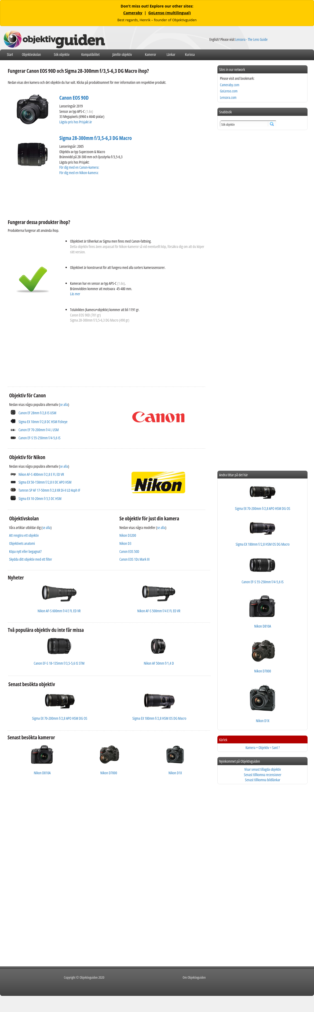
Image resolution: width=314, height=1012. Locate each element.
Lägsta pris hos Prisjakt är (76, 121)
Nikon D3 (125, 543)
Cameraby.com (229, 84)
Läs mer (75, 293)
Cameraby (132, 12)
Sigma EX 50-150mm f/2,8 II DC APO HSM (45, 482)
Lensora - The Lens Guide (251, 39)
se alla (64, 404)
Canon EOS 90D (74, 97)
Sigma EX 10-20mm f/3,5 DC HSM (40, 498)
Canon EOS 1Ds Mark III (134, 559)
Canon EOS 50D (129, 551)
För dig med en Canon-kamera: (79, 167)
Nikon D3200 (127, 535)
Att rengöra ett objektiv (24, 535)
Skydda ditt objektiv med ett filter (30, 559)
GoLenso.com (228, 90)
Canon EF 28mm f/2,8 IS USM (37, 412)
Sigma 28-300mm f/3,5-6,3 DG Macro (95, 138)
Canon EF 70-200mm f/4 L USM (39, 429)
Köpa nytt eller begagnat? (25, 551)
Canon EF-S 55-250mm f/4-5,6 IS (39, 437)
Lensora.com (228, 97)
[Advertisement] (105, 196)
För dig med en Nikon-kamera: (79, 172)
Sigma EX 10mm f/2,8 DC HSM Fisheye (43, 421)
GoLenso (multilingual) (169, 12)
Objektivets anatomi (22, 543)
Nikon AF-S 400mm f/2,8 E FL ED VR (41, 474)
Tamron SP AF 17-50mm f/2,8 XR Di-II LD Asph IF (49, 490)
